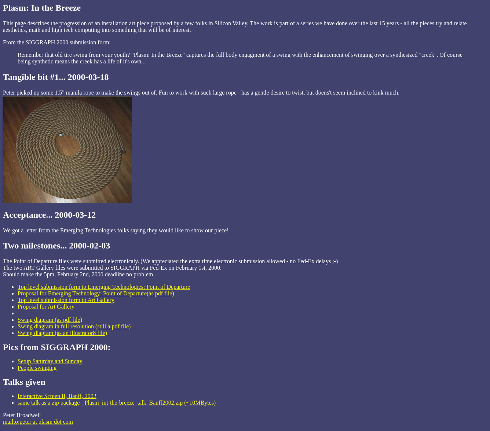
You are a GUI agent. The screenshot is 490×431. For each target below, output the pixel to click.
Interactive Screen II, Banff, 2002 (57, 396)
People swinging (37, 368)
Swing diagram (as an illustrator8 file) (62, 333)
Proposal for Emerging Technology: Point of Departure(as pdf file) (96, 293)
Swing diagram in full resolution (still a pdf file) (74, 326)
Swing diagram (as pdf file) (50, 320)
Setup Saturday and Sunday (50, 361)
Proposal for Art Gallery (46, 306)
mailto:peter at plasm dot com (38, 422)
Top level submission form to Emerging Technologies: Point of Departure (104, 287)
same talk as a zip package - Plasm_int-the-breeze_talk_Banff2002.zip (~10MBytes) (117, 402)
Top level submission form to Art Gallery (66, 300)
